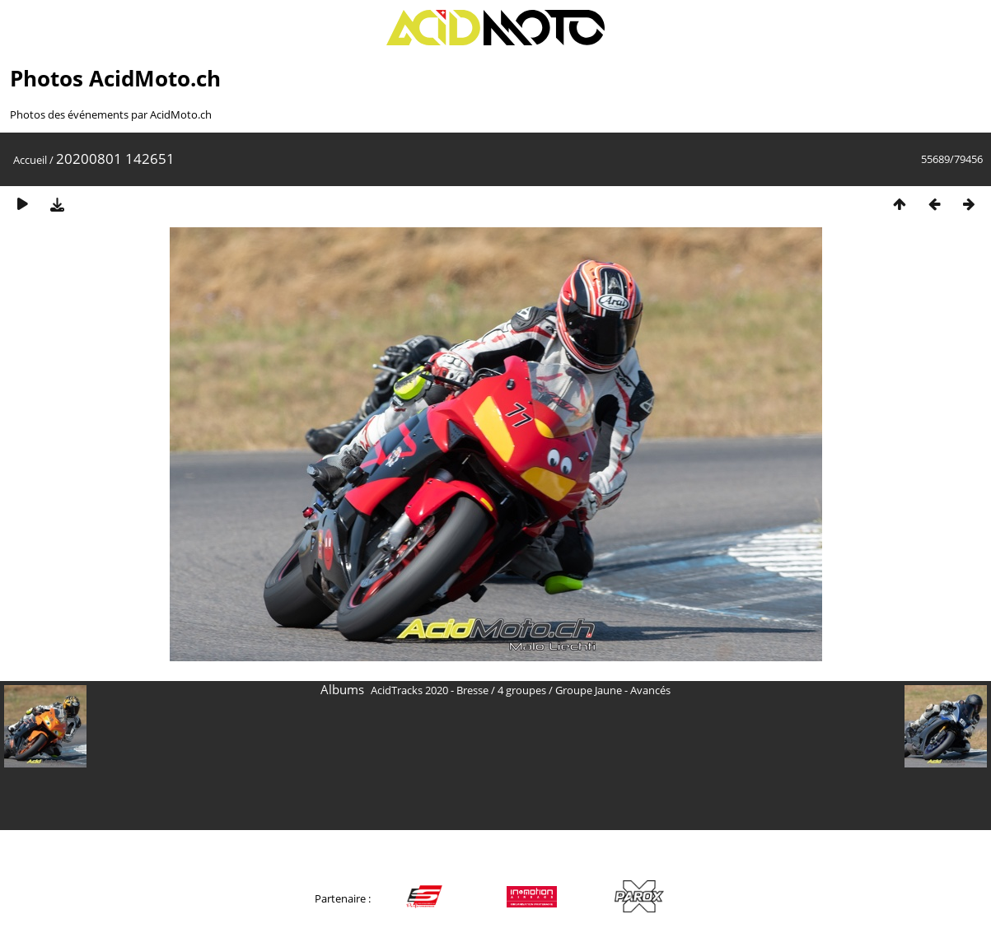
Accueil (30, 159)
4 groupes (522, 690)
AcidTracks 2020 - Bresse (429, 690)
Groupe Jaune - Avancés (613, 690)
